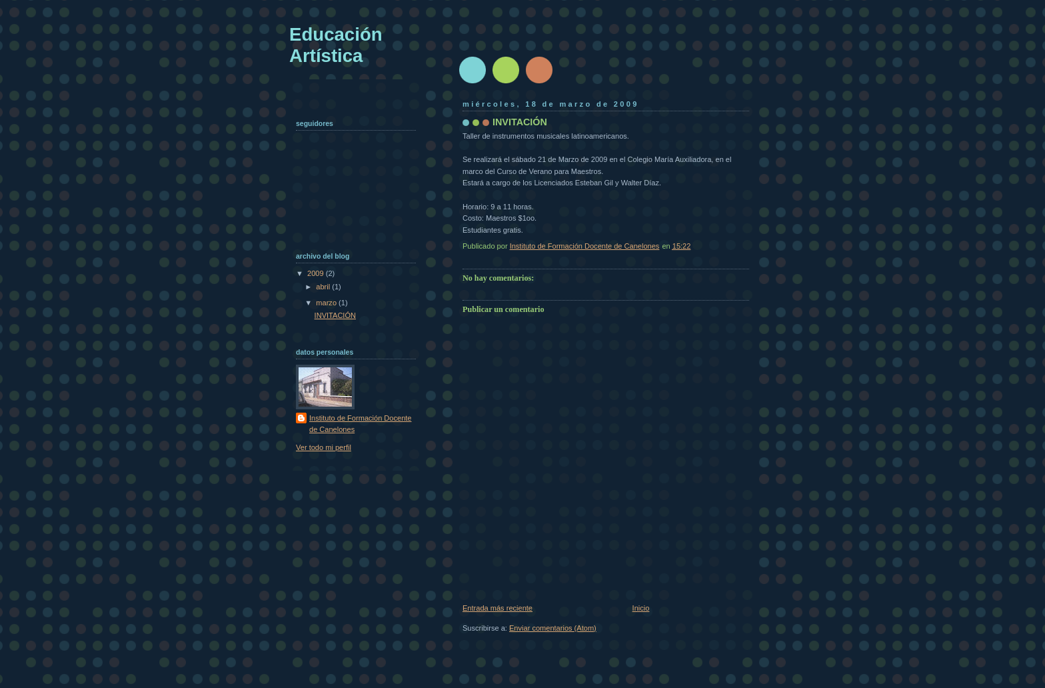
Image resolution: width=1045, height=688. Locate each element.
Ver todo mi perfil (323, 447)
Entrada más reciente (497, 608)
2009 (316, 273)
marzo (327, 303)
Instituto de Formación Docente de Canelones (360, 423)
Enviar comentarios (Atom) (552, 628)
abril (324, 287)
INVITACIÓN (335, 315)
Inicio (641, 608)
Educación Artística (336, 45)
